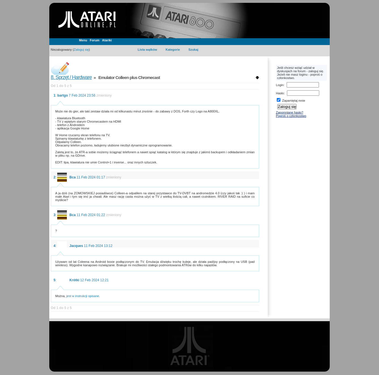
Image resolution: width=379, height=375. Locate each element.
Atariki (107, 40)
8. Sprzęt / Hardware (71, 77)
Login (280, 85)
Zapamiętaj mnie (291, 100)
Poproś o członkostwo (291, 116)
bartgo (62, 95)
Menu (83, 40)
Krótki (74, 280)
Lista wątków (147, 49)
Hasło (280, 93)
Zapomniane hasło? (289, 112)
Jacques (76, 246)
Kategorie (172, 49)
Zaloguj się (81, 49)
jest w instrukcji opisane (82, 296)
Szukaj (193, 49)
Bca (72, 177)
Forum (94, 40)
